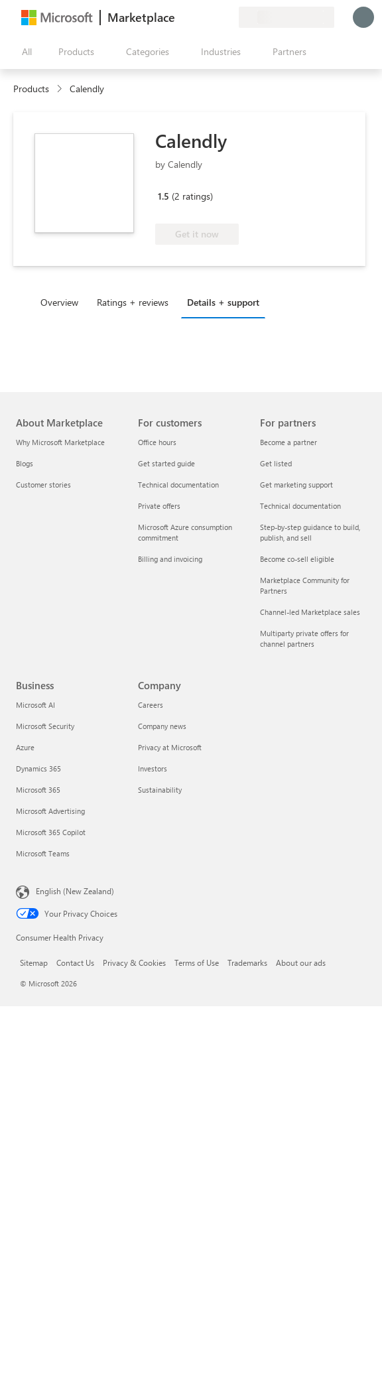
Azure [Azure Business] (25, 747)
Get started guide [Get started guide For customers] (166, 463)
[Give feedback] (180, 17)
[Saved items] (212, 17)
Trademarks (247, 962)
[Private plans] (228, 17)
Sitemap (34, 962)
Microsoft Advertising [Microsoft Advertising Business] (50, 811)
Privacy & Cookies (134, 962)
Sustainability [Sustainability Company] (160, 790)
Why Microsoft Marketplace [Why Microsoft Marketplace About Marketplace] (60, 442)
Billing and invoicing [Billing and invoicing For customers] (170, 559)
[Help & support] (196, 17)
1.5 (163, 196)
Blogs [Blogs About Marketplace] (24, 463)
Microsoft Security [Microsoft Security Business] (45, 726)
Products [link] (31, 88)
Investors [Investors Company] (152, 768)
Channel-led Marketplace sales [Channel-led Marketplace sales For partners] (310, 612)
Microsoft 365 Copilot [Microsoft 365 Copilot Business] (51, 832)
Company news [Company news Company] (162, 726)
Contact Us (75, 962)
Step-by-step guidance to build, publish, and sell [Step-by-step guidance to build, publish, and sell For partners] (310, 532)
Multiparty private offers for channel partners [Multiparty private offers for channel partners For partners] (304, 638)
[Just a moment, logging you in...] (363, 17)
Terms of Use (196, 962)
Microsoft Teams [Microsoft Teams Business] (43, 853)
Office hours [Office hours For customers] (157, 442)
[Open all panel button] (24, 51)
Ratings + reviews (132, 302)
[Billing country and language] (286, 17)
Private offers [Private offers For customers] (159, 506)
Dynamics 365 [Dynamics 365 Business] (38, 768)
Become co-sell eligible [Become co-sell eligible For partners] (297, 559)
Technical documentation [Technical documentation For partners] (300, 506)
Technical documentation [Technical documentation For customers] (178, 485)
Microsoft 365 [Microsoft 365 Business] (38, 790)
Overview (59, 302)
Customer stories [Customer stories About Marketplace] (43, 485)
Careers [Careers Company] (150, 705)
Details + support (223, 302)
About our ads (301, 962)
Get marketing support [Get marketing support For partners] (296, 485)
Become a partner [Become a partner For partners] (288, 442)
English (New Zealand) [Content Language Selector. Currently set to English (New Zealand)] (75, 891)
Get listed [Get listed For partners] (276, 463)
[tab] (62, 301)
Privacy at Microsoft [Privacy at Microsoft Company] (170, 747)
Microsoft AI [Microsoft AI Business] (35, 705)
